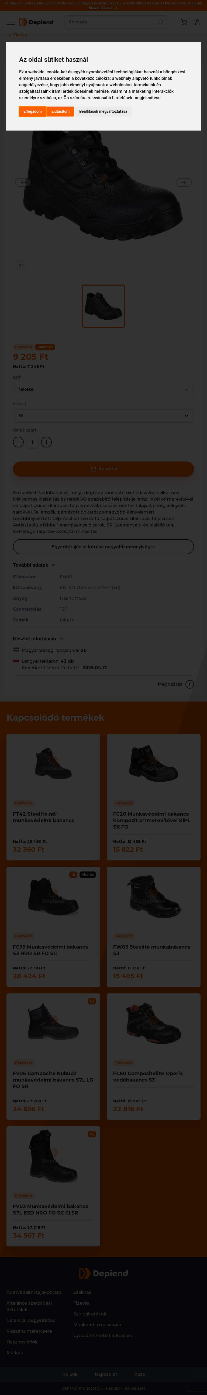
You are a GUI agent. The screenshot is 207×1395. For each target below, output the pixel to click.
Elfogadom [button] (32, 111)
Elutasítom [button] (60, 111)
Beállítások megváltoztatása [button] (103, 111)
